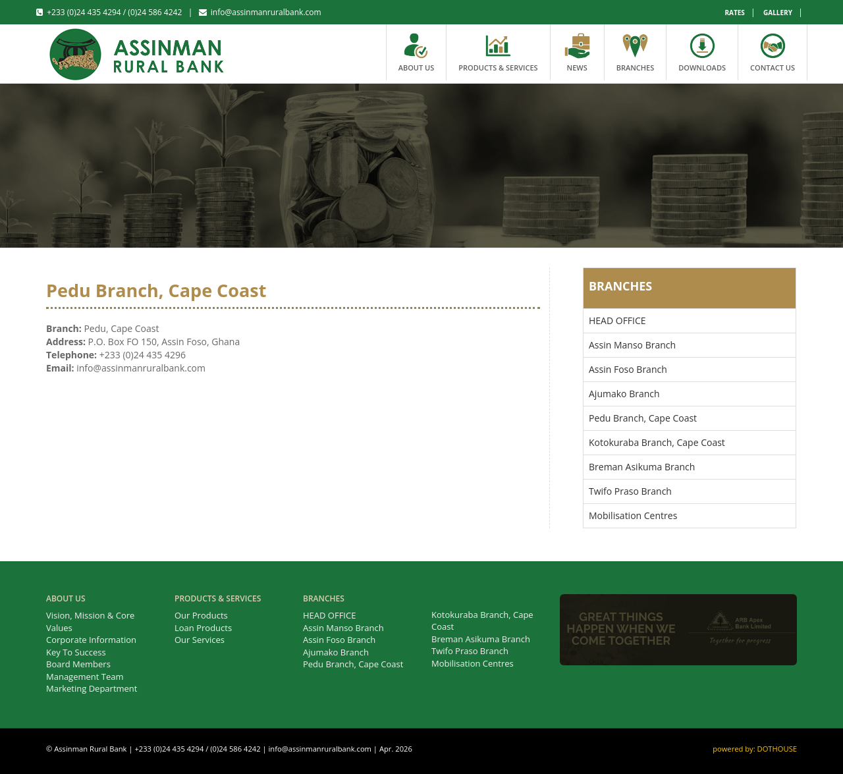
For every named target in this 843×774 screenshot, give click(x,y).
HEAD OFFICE (617, 320)
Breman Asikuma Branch (642, 466)
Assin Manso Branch (632, 345)
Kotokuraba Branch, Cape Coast (657, 442)
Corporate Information (91, 640)
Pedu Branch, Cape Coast (643, 418)
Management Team (85, 676)
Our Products (201, 615)
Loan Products (203, 628)
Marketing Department (91, 688)
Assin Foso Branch (628, 369)
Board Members (78, 664)
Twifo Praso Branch (630, 491)
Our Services (200, 640)
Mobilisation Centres (633, 515)
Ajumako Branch (624, 393)
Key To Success (76, 652)
